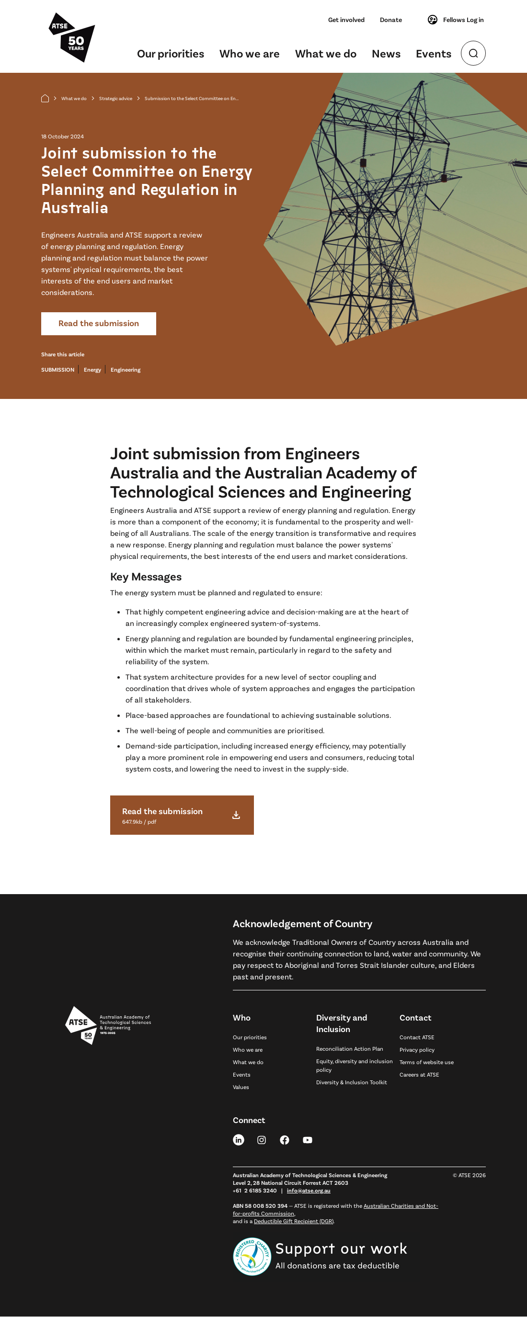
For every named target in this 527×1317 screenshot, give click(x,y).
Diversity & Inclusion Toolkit (351, 1082)
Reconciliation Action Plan (349, 1048)
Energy (92, 369)
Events (433, 53)
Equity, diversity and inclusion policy (354, 1065)
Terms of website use (427, 1061)
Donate (391, 19)
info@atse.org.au (309, 1190)
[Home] (45, 98)
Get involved (346, 19)
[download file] (182, 815)
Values (241, 1086)
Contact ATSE (417, 1036)
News (386, 53)
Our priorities (170, 53)
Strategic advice (115, 98)
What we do (325, 53)
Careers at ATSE (419, 1074)
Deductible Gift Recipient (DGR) (293, 1221)
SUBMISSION (57, 369)
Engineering (125, 369)
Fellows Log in (455, 19)
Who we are (249, 53)
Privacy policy (417, 1049)
